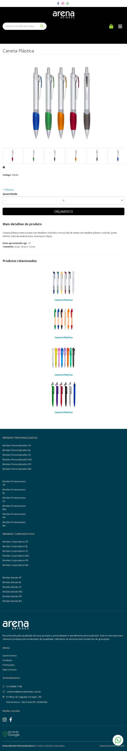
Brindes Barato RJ (12, 582)
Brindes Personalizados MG (17, 459)
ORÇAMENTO (63, 211)
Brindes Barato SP (12, 577)
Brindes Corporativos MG (16, 555)
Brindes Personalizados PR (17, 464)
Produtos (7, 660)
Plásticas (9, 189)
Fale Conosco (10, 669)
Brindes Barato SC (12, 586)
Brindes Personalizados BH (17, 468)
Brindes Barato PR (12, 596)
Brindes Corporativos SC (15, 551)
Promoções (9, 664)
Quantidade (10, 194)
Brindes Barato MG (12, 591)
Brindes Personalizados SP (17, 445)
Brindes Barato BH (12, 601)
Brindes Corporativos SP (15, 541)
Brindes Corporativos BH (15, 565)
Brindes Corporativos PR (15, 560)
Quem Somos (10, 655)
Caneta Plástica (64, 299)
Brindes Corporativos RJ (15, 546)
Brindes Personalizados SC (17, 454)
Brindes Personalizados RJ (16, 450)
